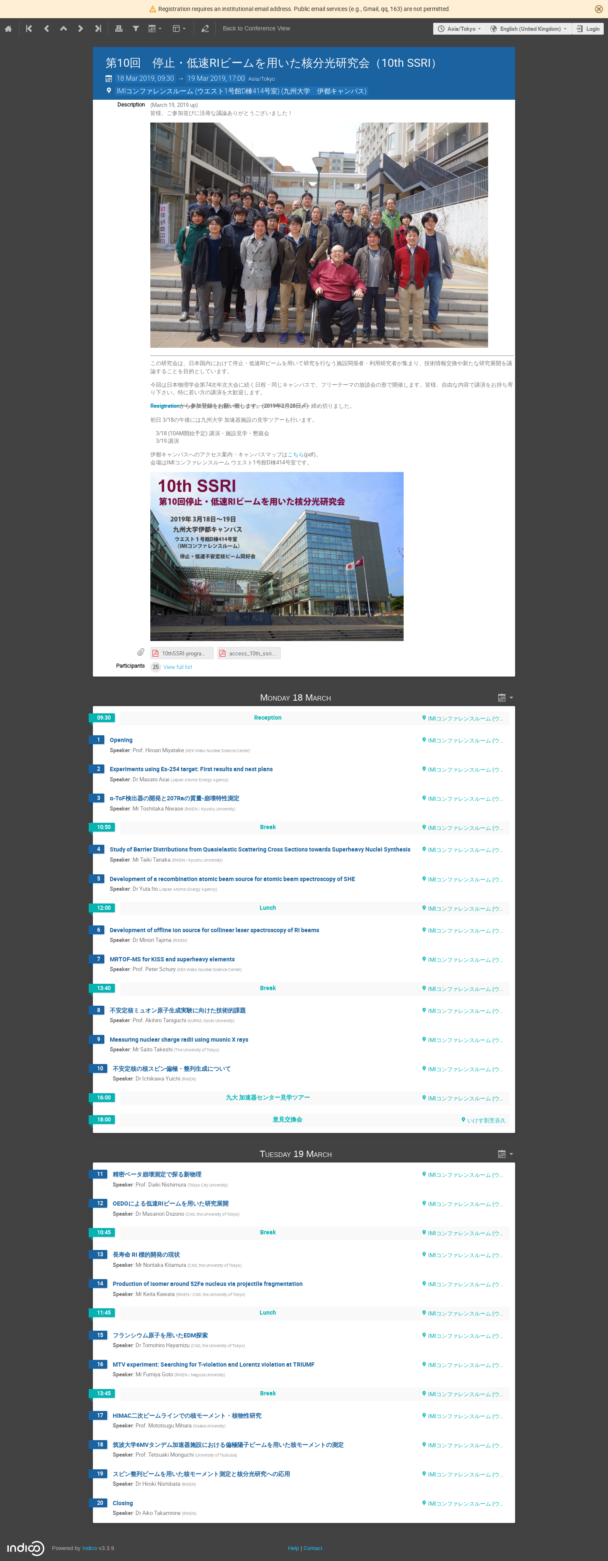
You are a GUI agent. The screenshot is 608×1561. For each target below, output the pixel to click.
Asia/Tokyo (461, 29)
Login (593, 29)
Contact (313, 1548)
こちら (296, 454)
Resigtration (164, 405)
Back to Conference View (256, 29)
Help (293, 1548)
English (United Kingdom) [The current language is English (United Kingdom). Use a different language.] (530, 29)
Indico (89, 1548)
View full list (177, 667)
